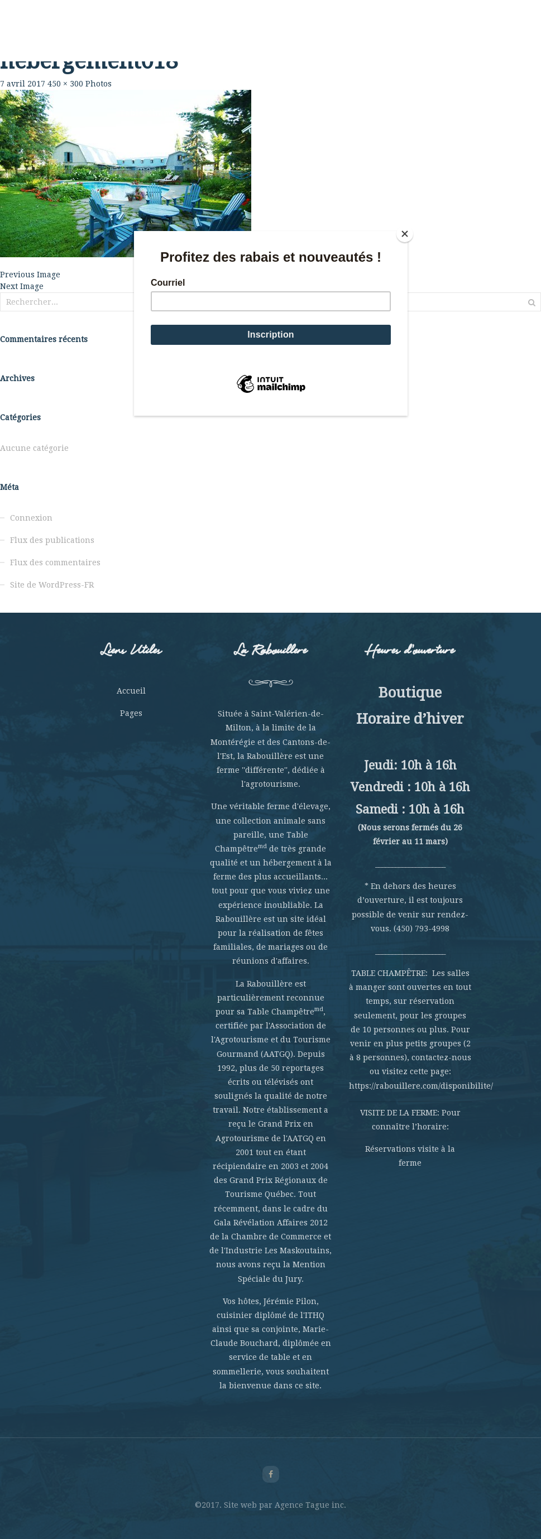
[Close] (404, 233)
